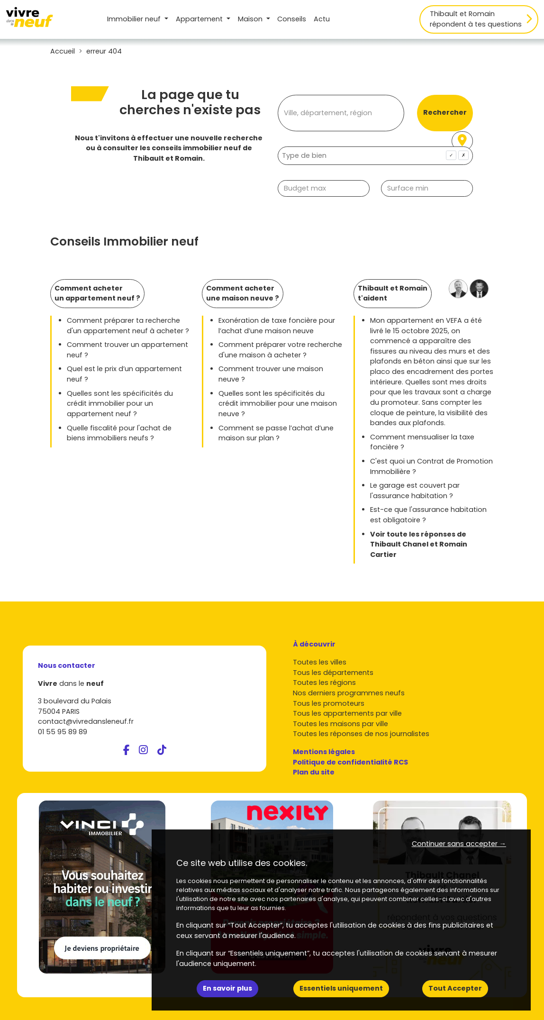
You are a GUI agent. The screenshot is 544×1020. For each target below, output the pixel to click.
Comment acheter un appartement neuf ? (97, 293)
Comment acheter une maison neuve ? (242, 293)
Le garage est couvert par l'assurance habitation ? (415, 491)
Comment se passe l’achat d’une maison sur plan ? (276, 433)
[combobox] (375, 155)
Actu (322, 19)
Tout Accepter (455, 988)
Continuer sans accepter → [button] (459, 843)
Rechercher (445, 112)
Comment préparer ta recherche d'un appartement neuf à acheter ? (128, 326)
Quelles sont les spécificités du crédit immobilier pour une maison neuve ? (277, 404)
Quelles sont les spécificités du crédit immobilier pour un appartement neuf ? (120, 404)
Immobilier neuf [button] (135, 19)
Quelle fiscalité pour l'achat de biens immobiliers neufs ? (119, 433)
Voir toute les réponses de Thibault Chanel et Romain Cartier (418, 544)
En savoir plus (227, 988)
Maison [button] (251, 19)
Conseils (291, 19)
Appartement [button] (200, 19)
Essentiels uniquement (341, 988)
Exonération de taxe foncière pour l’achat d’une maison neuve (276, 326)
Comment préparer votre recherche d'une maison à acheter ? (280, 350)
